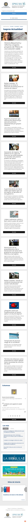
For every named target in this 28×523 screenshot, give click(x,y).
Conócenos (14, 508)
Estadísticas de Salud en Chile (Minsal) (13, 494)
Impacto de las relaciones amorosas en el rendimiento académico (14, 443)
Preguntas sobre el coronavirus (13, 510)
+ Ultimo (12, 428)
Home (9, 508)
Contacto (23, 510)
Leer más (14, 419)
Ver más (14, 67)
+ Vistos (5, 428)
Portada (11, 26)
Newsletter (20, 508)
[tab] (6, 429)
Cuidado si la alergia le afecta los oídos (13, 440)
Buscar (14, 13)
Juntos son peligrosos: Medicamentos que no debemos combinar (14, 431)
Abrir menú (14, 18)
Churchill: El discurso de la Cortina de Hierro (13, 447)
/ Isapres (21, 26)
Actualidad (16, 26)
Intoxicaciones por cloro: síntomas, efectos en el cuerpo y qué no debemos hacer (13, 436)
